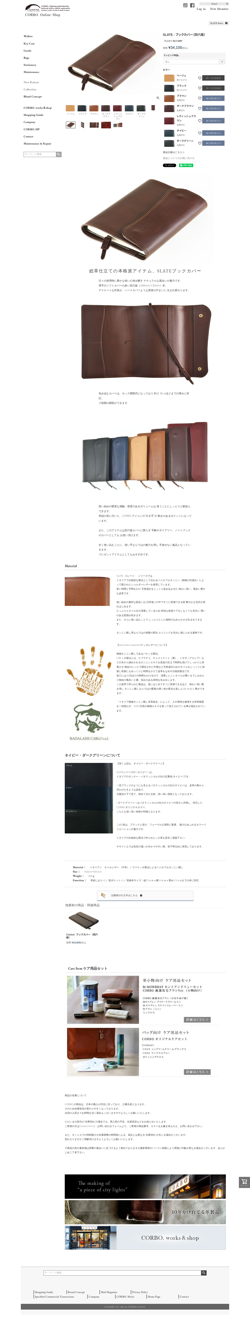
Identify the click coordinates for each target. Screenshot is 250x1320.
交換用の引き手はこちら (126, 895)
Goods (27, 50)
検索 (58, 154)
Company (29, 122)
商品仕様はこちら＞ (174, 152)
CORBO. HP (32, 129)
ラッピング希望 (172, 55)
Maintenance (31, 72)
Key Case (29, 43)
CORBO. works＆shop (38, 108)
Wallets (28, 36)
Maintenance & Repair (37, 143)
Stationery (30, 65)
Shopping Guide (33, 115)
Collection (30, 89)
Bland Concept (33, 96)
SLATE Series (218, 23)
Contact (28, 136)
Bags (26, 58)
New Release (31, 82)
